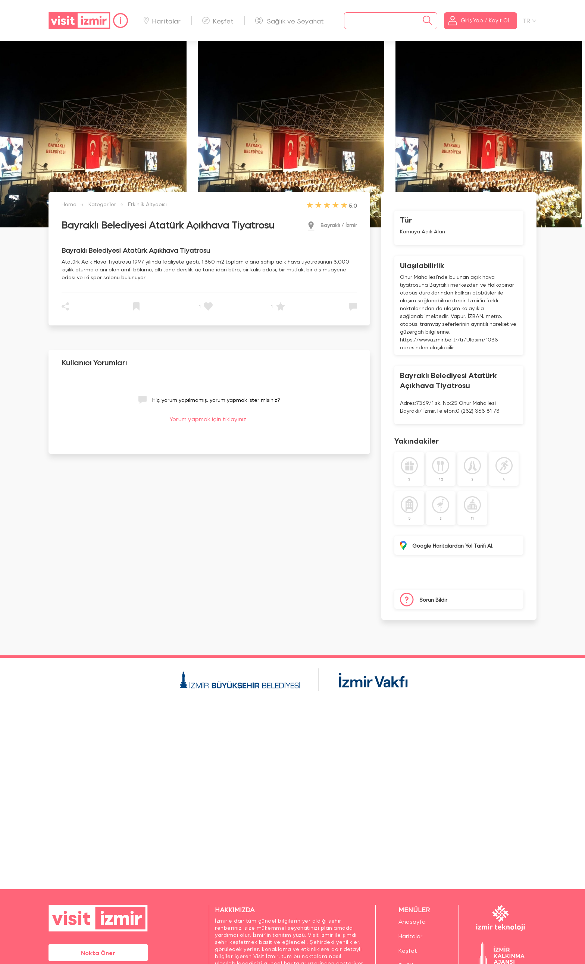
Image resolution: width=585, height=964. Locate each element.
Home (69, 204)
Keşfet (218, 20)
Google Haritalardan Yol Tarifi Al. (452, 545)
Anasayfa (412, 921)
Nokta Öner (98, 953)
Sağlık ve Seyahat (289, 20)
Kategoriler (102, 204)
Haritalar (162, 20)
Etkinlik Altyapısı (147, 204)
